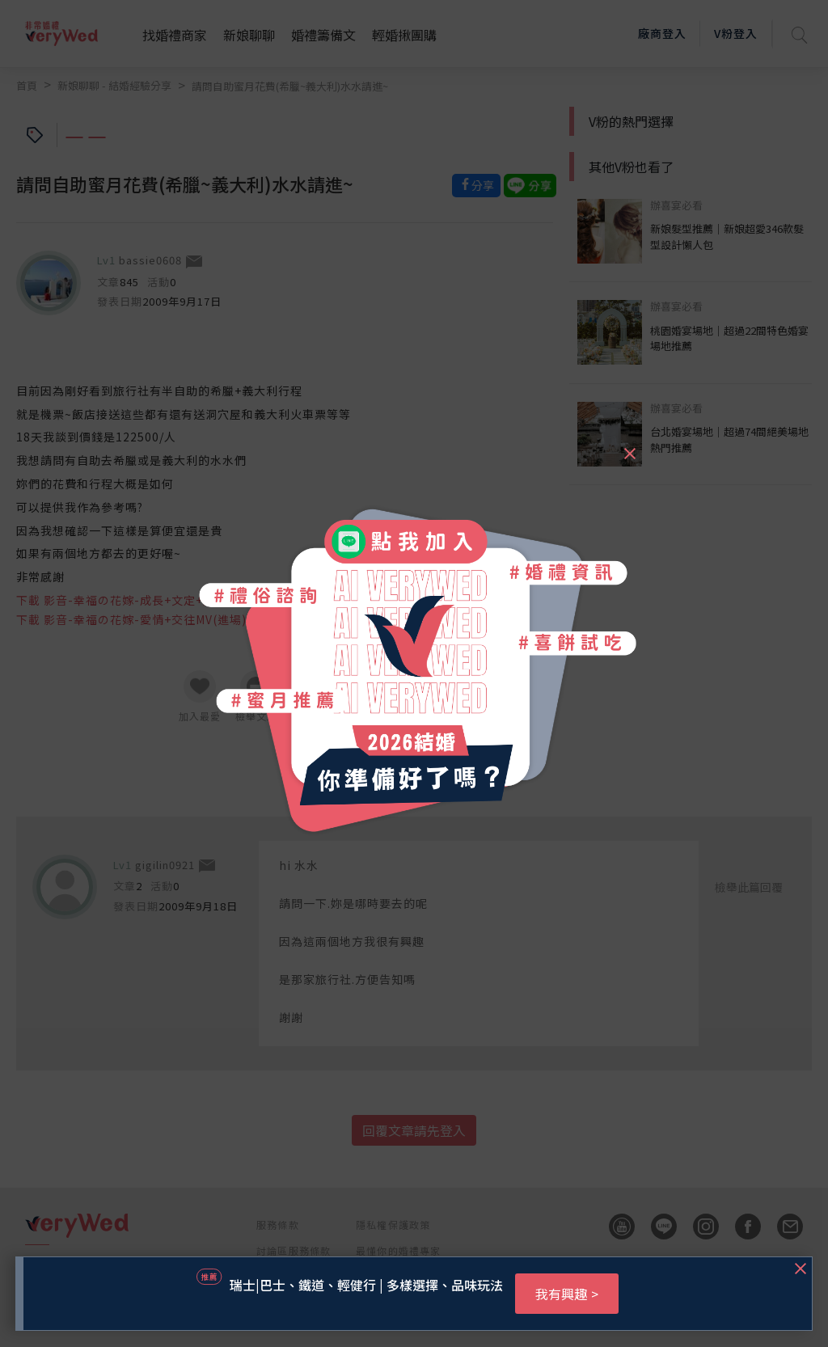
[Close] (629, 446)
